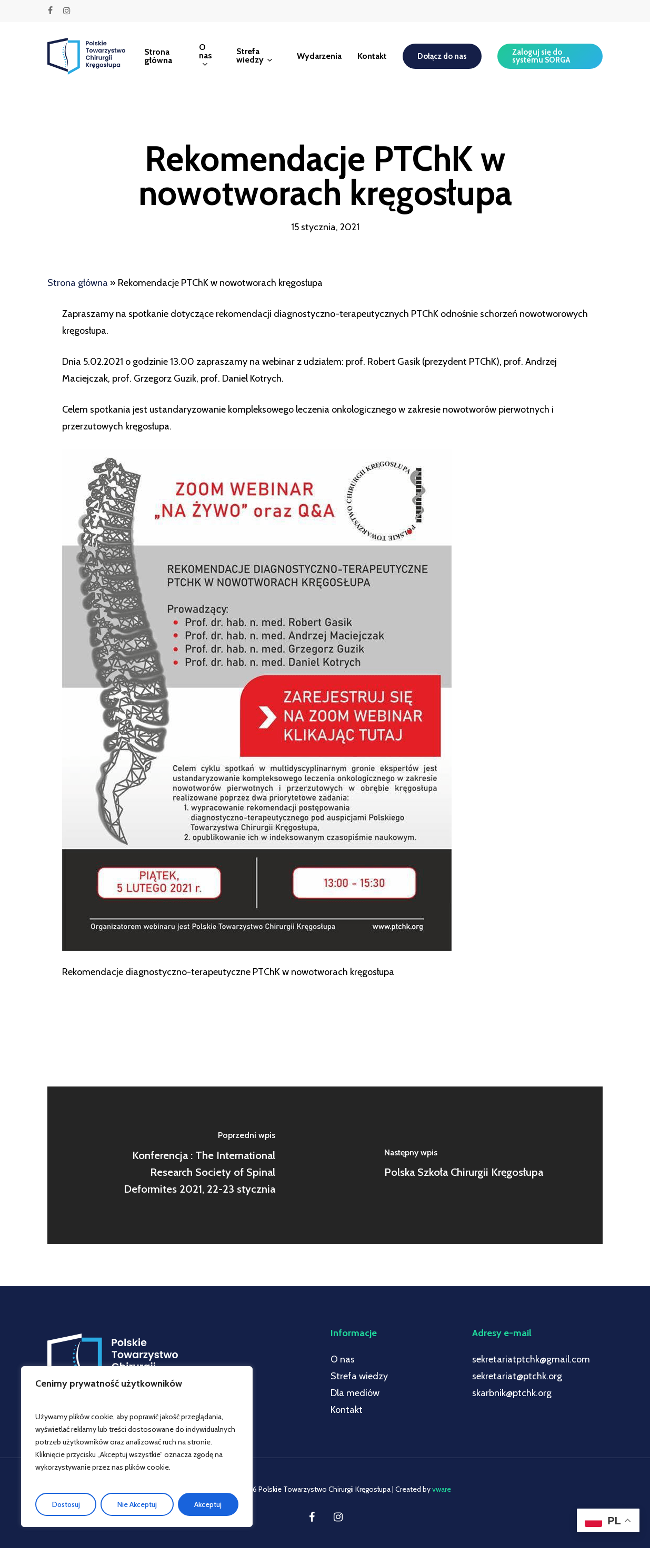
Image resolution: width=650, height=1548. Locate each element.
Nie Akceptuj (137, 1504)
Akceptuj (208, 1504)
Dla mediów (355, 1393)
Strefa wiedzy (359, 1376)
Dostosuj (66, 1504)
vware (441, 1489)
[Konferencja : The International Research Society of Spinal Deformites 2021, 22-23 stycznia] (186, 1165)
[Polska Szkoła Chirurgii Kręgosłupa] (464, 1165)
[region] (137, 1446)
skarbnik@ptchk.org (512, 1393)
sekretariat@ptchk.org (517, 1376)
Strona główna (77, 283)
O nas (343, 1359)
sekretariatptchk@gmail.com (531, 1359)
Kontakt (347, 1410)
